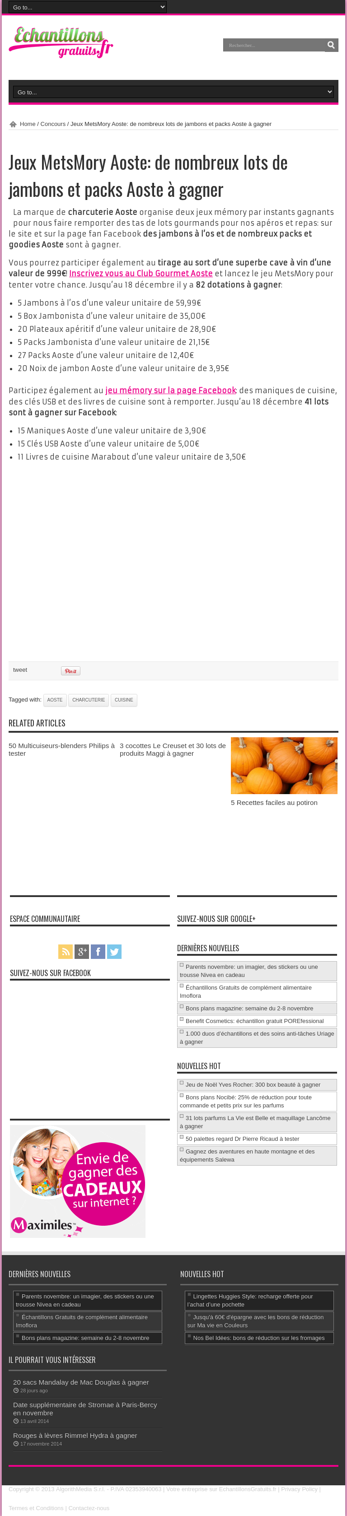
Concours (53, 124)
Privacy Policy (299, 1488)
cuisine (124, 699)
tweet (20, 668)
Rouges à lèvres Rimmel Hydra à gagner (75, 1434)
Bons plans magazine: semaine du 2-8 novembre (250, 1007)
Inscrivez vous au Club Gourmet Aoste (141, 273)
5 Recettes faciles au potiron (274, 801)
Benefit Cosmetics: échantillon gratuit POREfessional (255, 1020)
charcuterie (88, 699)
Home (28, 124)
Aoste (55, 699)
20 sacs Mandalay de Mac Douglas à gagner (81, 1381)
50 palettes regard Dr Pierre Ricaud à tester (242, 1138)
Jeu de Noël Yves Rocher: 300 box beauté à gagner (253, 1083)
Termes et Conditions (36, 1506)
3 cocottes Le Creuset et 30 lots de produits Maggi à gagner (173, 748)
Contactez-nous (89, 1506)
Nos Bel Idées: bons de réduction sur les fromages (259, 1337)
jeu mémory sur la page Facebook (170, 390)
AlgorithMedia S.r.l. (80, 1488)
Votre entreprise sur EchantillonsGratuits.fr (221, 1488)
